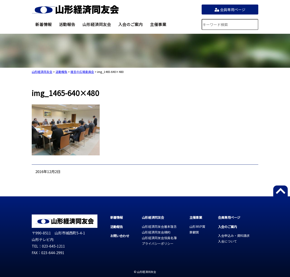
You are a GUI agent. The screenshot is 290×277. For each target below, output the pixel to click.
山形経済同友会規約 (156, 232)
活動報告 (67, 24)
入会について (227, 241)
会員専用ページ (230, 9)
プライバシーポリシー (158, 243)
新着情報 (43, 24)
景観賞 (194, 232)
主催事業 (158, 24)
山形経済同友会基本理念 (159, 226)
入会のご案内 (130, 24)
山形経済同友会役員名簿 (159, 238)
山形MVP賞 (197, 226)
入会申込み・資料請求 (234, 235)
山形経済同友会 (75, 9)
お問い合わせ (119, 235)
